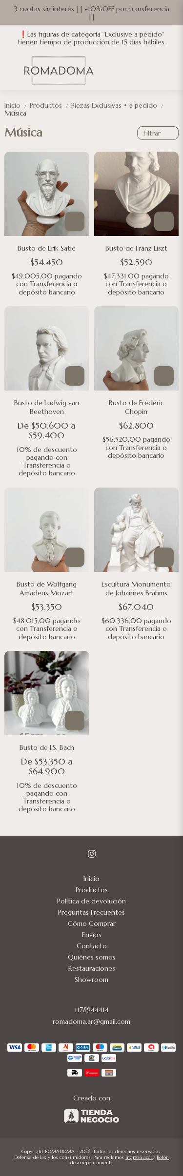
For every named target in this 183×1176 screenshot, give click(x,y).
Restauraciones (91, 968)
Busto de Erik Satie (47, 248)
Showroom (91, 979)
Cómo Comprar (92, 923)
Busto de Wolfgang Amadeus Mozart (47, 588)
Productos (50, 105)
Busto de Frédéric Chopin (136, 407)
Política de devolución (91, 901)
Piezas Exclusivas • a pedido (118, 105)
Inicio (17, 105)
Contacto (92, 945)
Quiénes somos (92, 957)
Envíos (92, 934)
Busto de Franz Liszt (136, 248)
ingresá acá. (139, 1157)
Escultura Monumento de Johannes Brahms (136, 588)
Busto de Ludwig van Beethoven (46, 407)
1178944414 (92, 1009)
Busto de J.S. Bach (47, 747)
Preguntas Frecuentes (91, 912)
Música (15, 113)
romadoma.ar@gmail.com (91, 1021)
